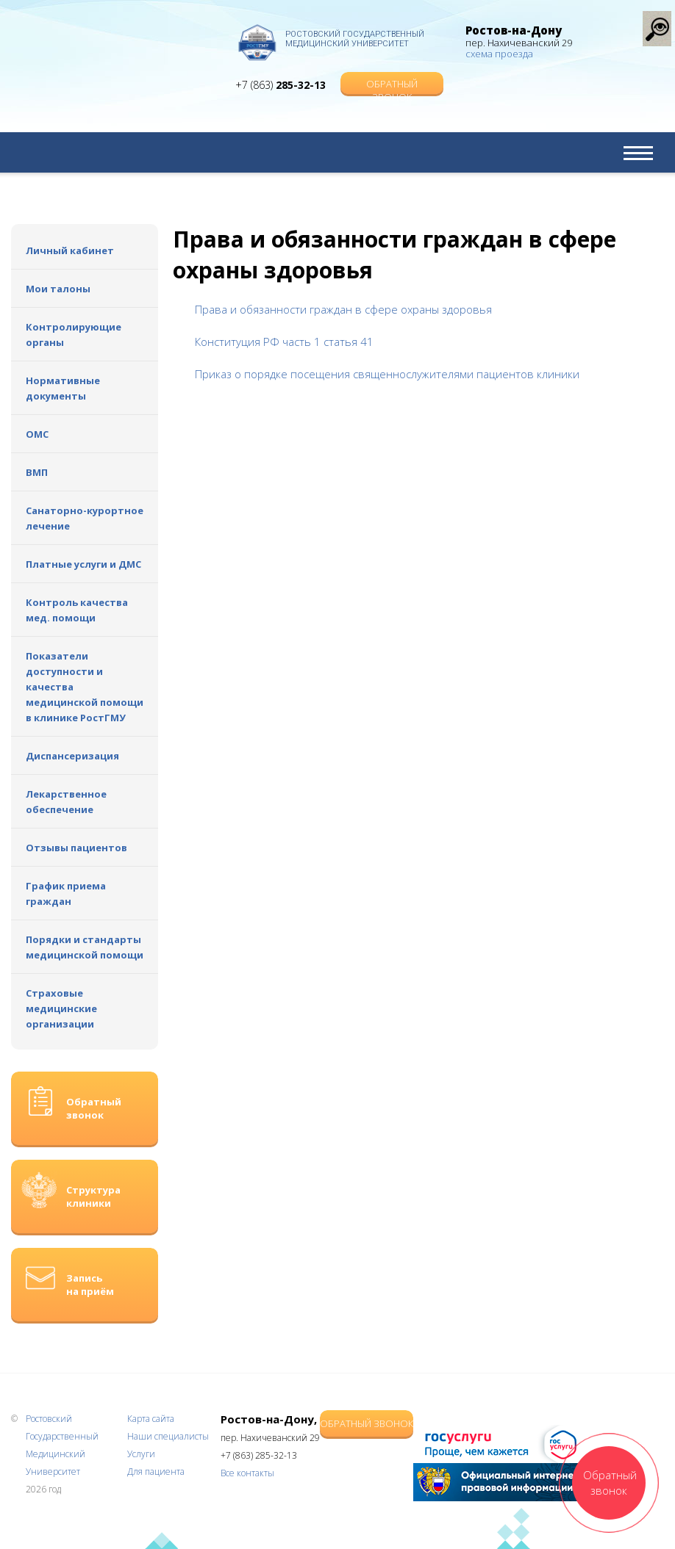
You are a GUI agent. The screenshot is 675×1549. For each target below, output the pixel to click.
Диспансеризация (72, 755)
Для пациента (156, 1471)
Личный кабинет (70, 250)
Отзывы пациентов (76, 847)
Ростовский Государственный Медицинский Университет (354, 38)
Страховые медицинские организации (61, 1008)
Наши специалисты (168, 1436)
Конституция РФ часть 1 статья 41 (284, 341)
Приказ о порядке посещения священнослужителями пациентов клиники (387, 374)
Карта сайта (150, 1418)
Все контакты (247, 1473)
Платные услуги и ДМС (83, 564)
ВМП (37, 472)
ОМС (37, 434)
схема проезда (499, 53)
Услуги (141, 1454)
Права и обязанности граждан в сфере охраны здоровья (343, 309)
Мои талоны (58, 288)
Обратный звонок (392, 85)
